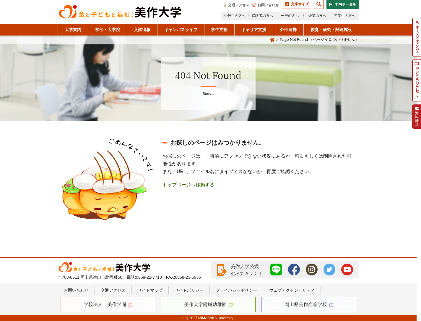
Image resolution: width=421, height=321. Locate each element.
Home (272, 40)
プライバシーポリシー (236, 290)
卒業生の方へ (344, 16)
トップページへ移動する (188, 184)
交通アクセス (238, 5)
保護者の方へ (262, 16)
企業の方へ (317, 16)
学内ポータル (345, 4)
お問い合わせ (268, 5)
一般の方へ (290, 16)
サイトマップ (150, 290)
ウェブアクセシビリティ (292, 290)
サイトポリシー (189, 290)
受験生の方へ (235, 16)
